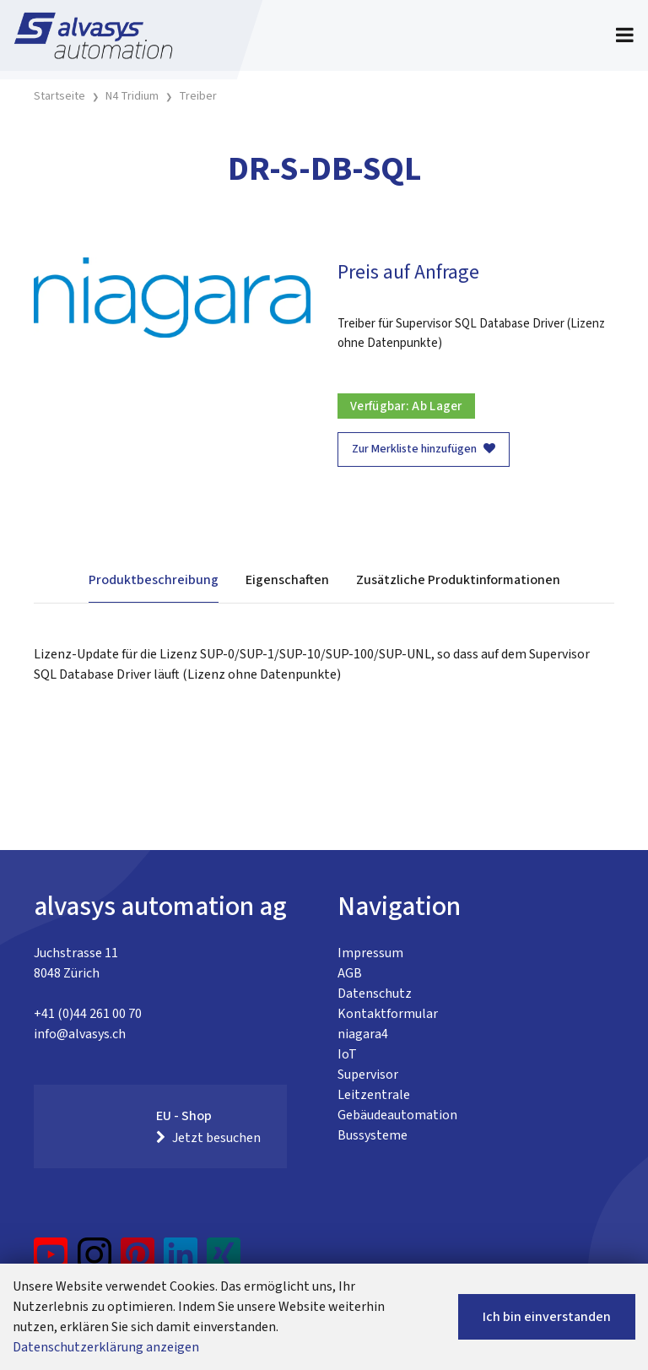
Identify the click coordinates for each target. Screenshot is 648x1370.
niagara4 (363, 1034)
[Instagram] (94, 1261)
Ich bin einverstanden (547, 1317)
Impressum (370, 953)
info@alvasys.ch (80, 1034)
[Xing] (223, 1261)
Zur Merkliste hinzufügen (423, 449)
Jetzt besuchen (208, 1138)
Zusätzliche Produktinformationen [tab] (458, 580)
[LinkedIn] (180, 1261)
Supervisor (368, 1074)
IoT (347, 1054)
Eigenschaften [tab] (287, 580)
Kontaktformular (388, 1013)
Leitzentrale (374, 1095)
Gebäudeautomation (397, 1115)
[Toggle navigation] (624, 35)
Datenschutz (375, 993)
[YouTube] (51, 1261)
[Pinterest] (137, 1261)
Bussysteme (373, 1135)
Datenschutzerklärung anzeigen (106, 1347)
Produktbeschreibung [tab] (154, 580)
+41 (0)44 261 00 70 (88, 1013)
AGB (350, 973)
